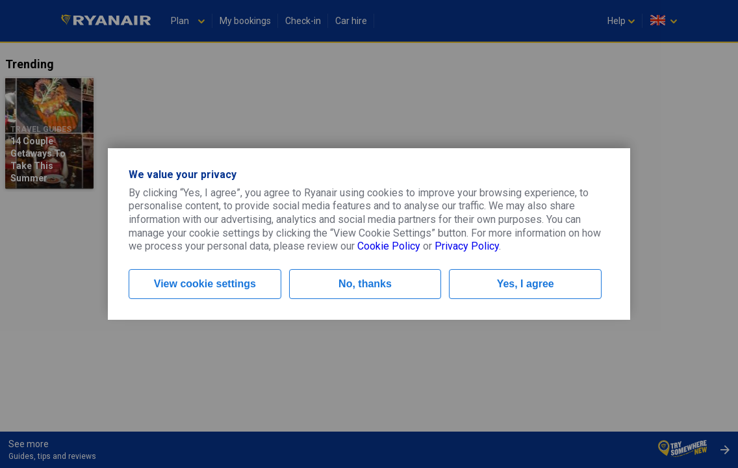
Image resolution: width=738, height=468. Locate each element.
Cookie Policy (388, 246)
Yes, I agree (525, 283)
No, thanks (365, 283)
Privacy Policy (467, 246)
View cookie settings (205, 283)
